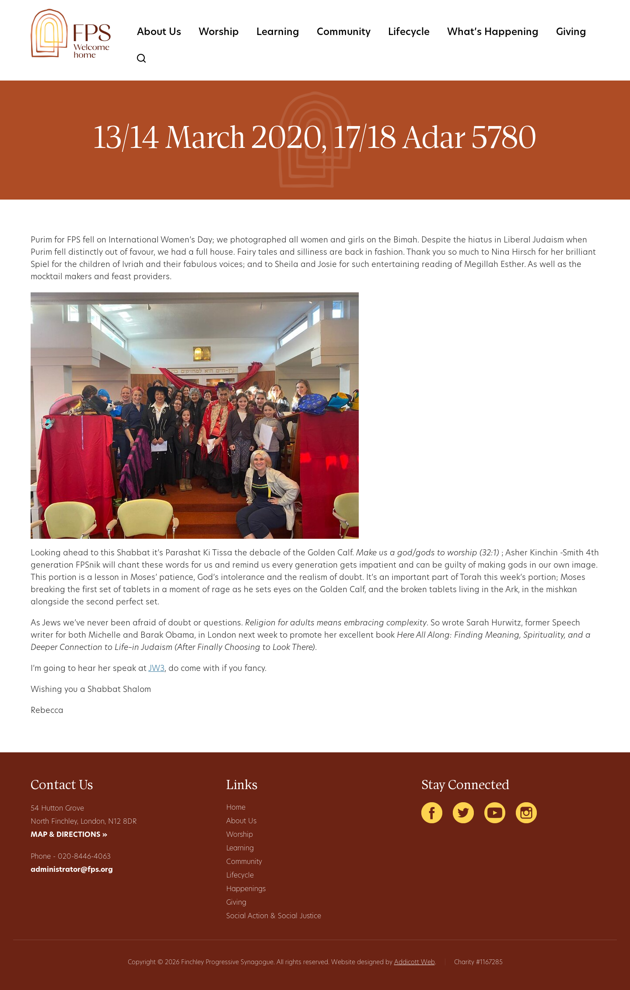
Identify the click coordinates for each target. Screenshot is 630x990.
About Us (159, 33)
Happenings (246, 889)
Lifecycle (409, 33)
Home (235, 807)
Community (344, 33)
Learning (277, 33)
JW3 (156, 669)
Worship (219, 33)
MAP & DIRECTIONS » (69, 835)
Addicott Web (414, 962)
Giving (571, 33)
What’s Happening (493, 33)
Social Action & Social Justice (273, 916)
